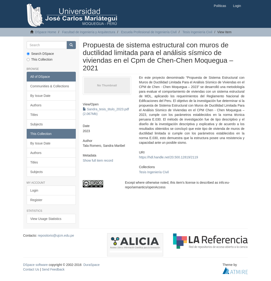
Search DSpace (40, 54)
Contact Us (31, 269)
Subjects (36, 124)
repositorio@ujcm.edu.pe (56, 235)
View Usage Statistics (45, 219)
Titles (34, 115)
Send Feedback (53, 269)
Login (34, 190)
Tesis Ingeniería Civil (197, 32)
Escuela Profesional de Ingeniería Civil (149, 32)
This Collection (40, 59)
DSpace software (35, 265)
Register (36, 200)
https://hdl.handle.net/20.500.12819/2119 (168, 157)
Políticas (220, 6)
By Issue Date (40, 96)
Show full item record (98, 160)
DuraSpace (91, 265)
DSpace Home (45, 32)
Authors (35, 105)
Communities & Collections (49, 86)
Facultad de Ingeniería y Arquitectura (88, 32)
